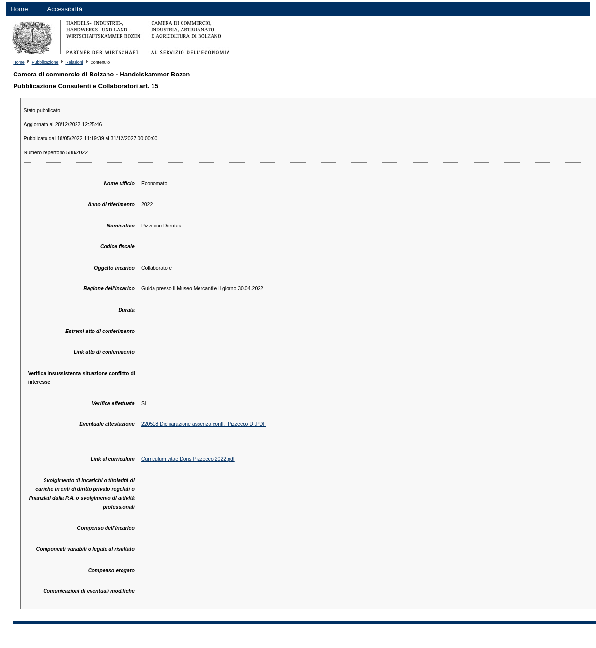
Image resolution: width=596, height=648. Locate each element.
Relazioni (74, 62)
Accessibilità (64, 9)
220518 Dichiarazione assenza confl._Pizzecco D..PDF (203, 424)
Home (19, 9)
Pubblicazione (45, 62)
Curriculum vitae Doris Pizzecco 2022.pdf (188, 459)
